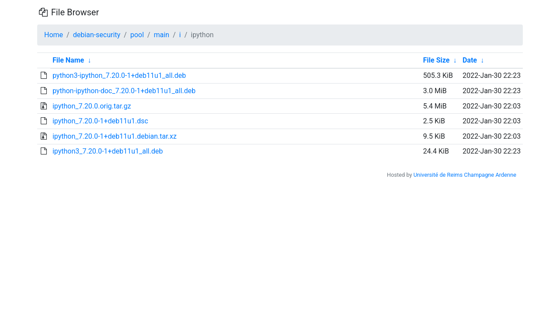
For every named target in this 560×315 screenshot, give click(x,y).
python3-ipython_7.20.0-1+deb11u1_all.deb (119, 75)
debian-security (96, 35)
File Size (436, 60)
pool (137, 35)
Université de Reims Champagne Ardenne (464, 175)
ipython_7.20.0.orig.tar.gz (91, 106)
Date (469, 60)
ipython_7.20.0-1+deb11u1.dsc (100, 121)
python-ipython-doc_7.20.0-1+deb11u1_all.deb (124, 91)
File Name (68, 60)
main (161, 35)
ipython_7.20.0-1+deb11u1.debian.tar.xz (114, 136)
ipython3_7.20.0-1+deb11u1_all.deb (107, 151)
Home (53, 35)
